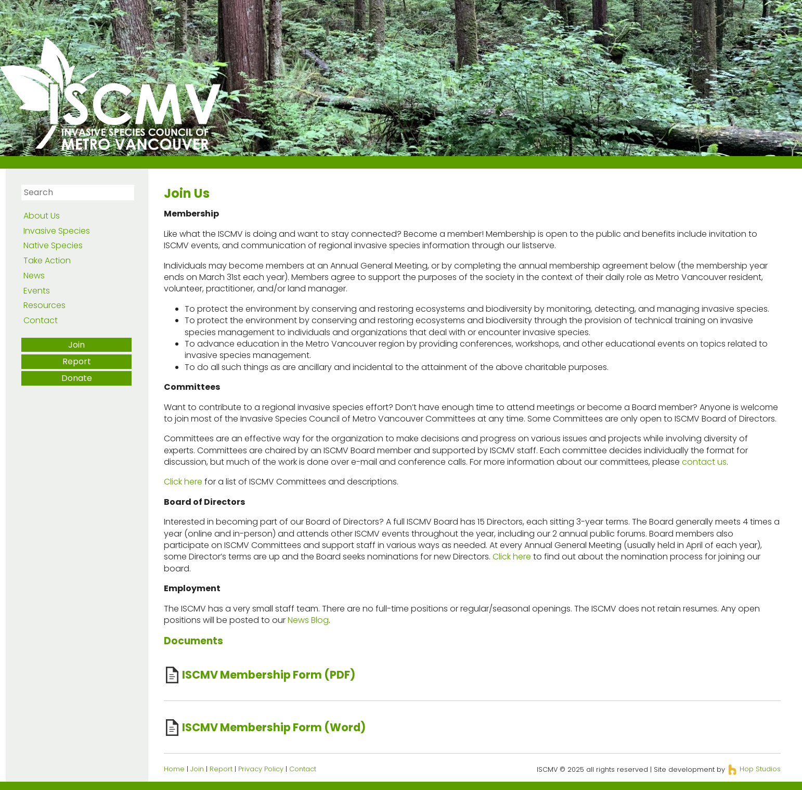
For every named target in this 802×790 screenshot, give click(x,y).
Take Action (47, 260)
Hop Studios (754, 768)
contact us (704, 462)
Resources (44, 305)
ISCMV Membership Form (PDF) (268, 674)
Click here (183, 482)
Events (36, 291)
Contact (40, 320)
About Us (41, 216)
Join (76, 345)
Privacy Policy (260, 768)
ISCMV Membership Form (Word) (274, 727)
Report (76, 361)
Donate (76, 378)
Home (174, 768)
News (34, 276)
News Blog (308, 620)
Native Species (53, 245)
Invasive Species (56, 231)
